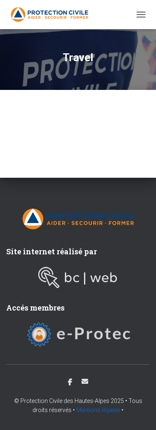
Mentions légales (98, 410)
